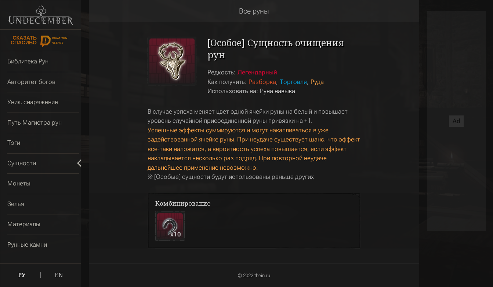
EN (59, 275)
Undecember (40, 14)
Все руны (254, 11)
